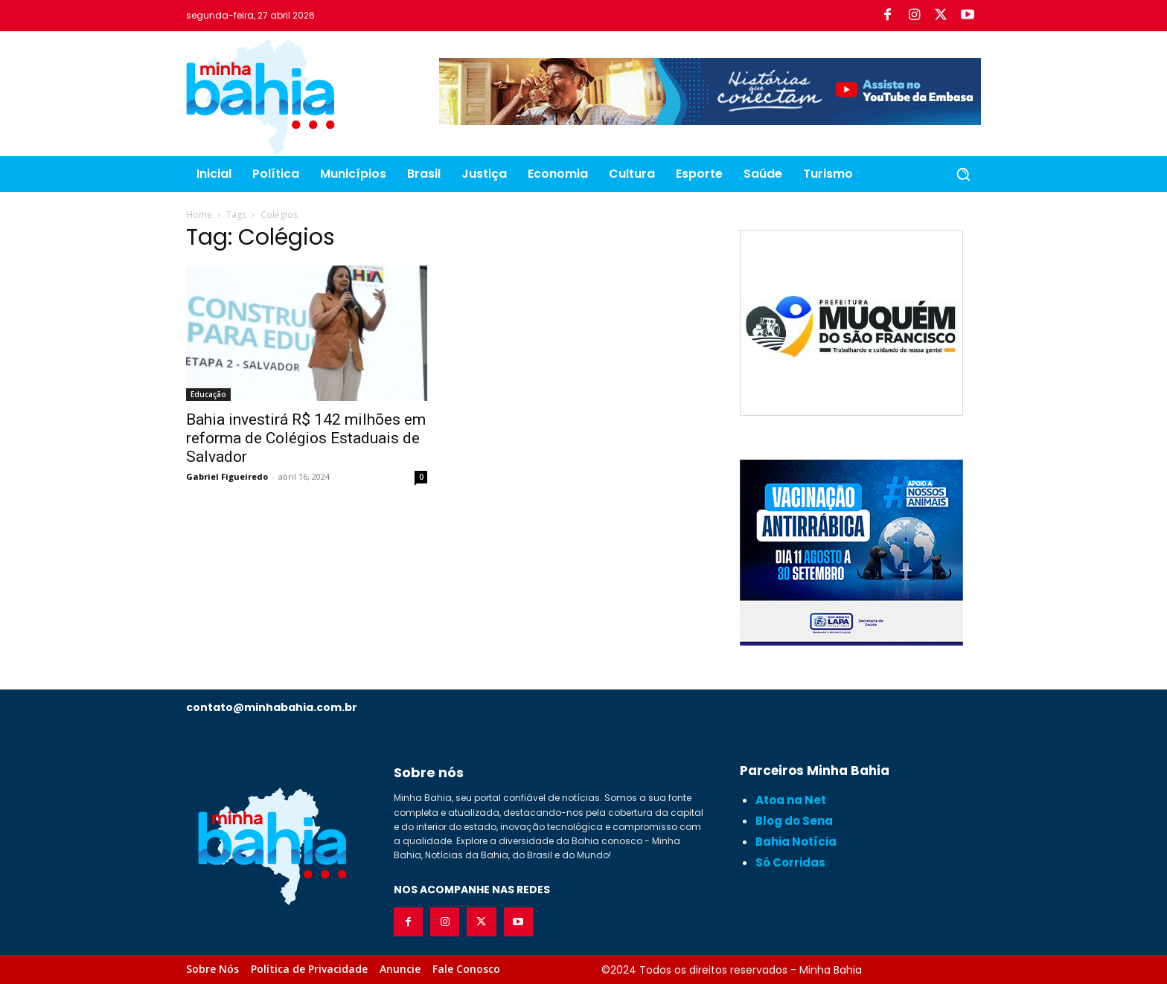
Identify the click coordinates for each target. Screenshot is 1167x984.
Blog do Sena (794, 821)
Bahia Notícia (796, 841)
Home (199, 214)
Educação (208, 394)
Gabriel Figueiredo (227, 476)
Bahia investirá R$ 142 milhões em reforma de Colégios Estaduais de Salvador (306, 438)
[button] (963, 174)
